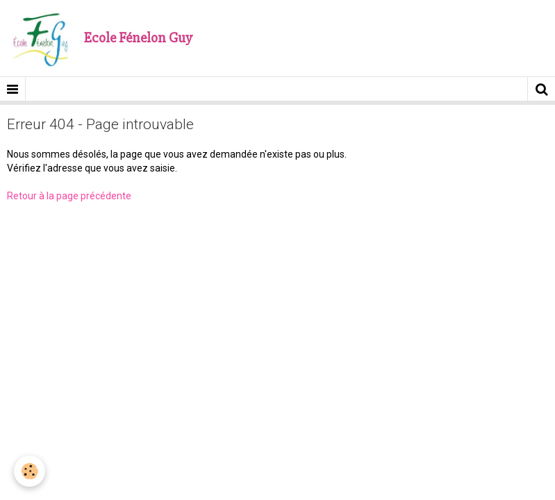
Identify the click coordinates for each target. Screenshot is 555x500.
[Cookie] (29, 471)
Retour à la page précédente (69, 195)
